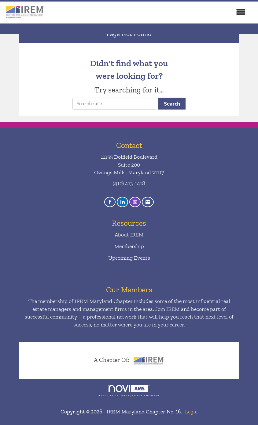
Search (172, 103)
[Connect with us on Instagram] (135, 202)
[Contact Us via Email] (148, 202)
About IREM (129, 234)
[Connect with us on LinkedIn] (122, 202)
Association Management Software (129, 391)
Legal (191, 411)
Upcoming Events (129, 257)
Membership (129, 246)
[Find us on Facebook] (110, 202)
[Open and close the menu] (149, 12)
